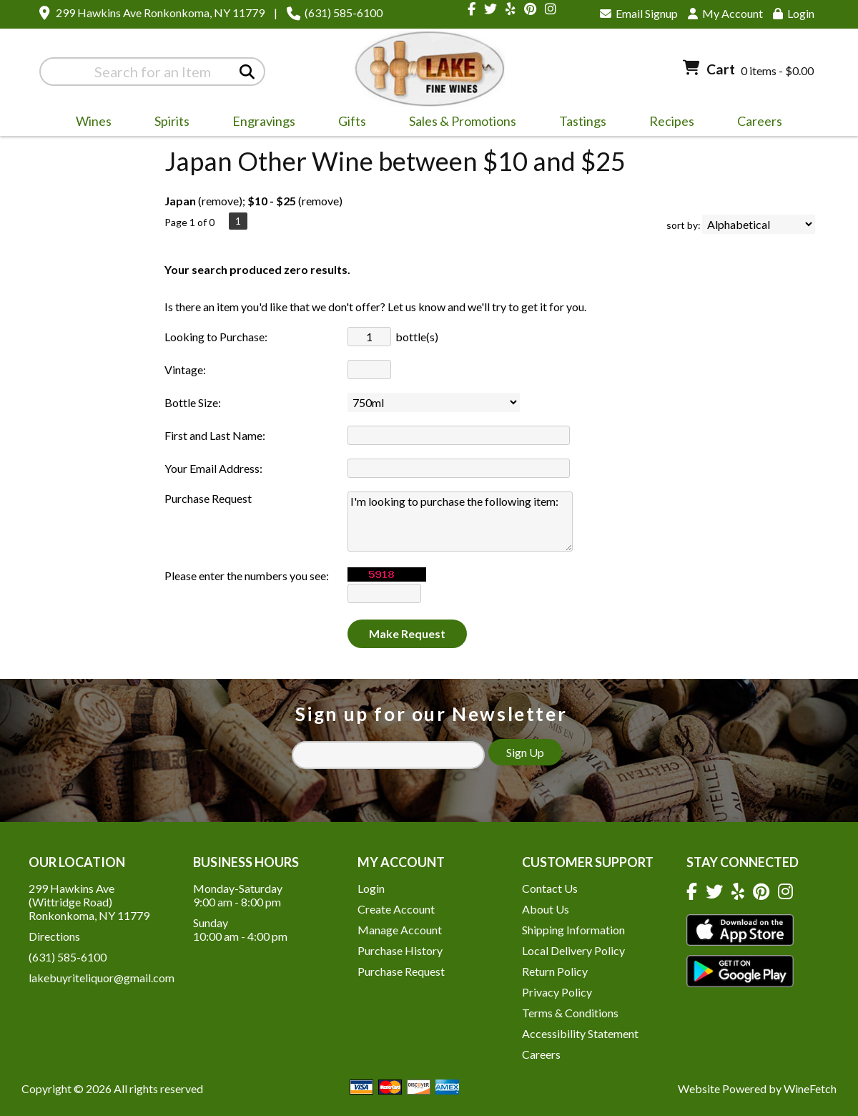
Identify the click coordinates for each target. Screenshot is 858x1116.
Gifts (347, 123)
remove (220, 200)
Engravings (259, 123)
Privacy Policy (557, 992)
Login (793, 13)
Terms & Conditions (570, 1012)
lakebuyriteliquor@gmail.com (101, 977)
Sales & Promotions (458, 123)
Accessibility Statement (580, 1033)
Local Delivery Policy (573, 950)
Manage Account (400, 929)
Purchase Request (401, 971)
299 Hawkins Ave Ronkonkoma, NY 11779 (160, 12)
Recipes (671, 121)
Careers (755, 123)
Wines (89, 123)
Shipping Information (573, 929)
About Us (545, 909)
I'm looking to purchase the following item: (460, 521)
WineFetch (810, 1088)
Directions (54, 936)
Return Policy (555, 971)
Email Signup (639, 13)
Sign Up (525, 752)
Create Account (396, 909)
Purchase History (400, 950)
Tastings (582, 121)
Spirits (167, 123)
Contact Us (550, 888)
